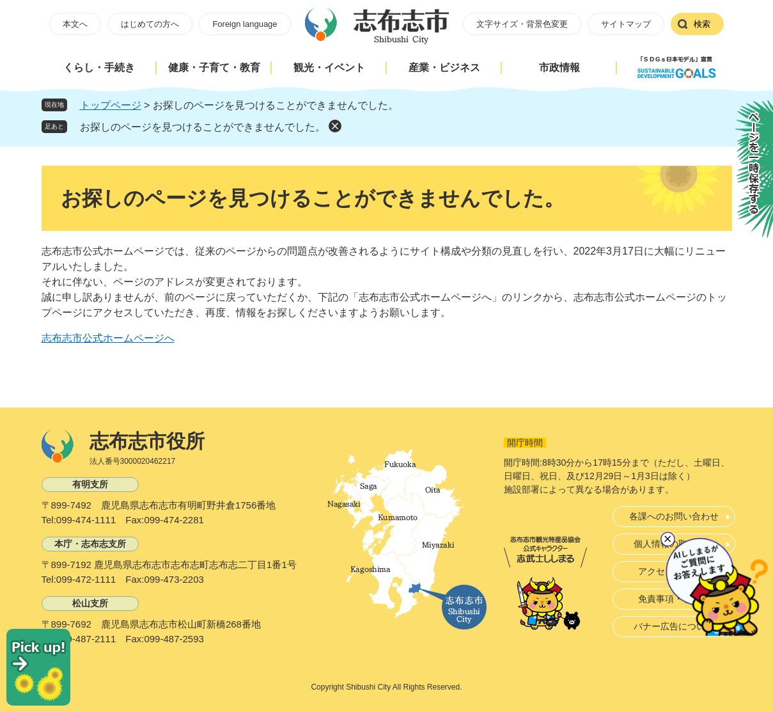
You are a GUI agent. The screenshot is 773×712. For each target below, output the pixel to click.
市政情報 (559, 67)
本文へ (75, 24)
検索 (702, 24)
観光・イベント (329, 67)
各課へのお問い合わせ (674, 516)
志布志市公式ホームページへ (108, 338)
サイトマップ (626, 24)
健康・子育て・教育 (214, 67)
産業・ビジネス (444, 67)
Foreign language (244, 24)
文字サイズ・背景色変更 (522, 24)
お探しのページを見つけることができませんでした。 (202, 127)
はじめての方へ (150, 24)
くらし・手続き (99, 67)
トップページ (110, 105)
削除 (335, 126)
